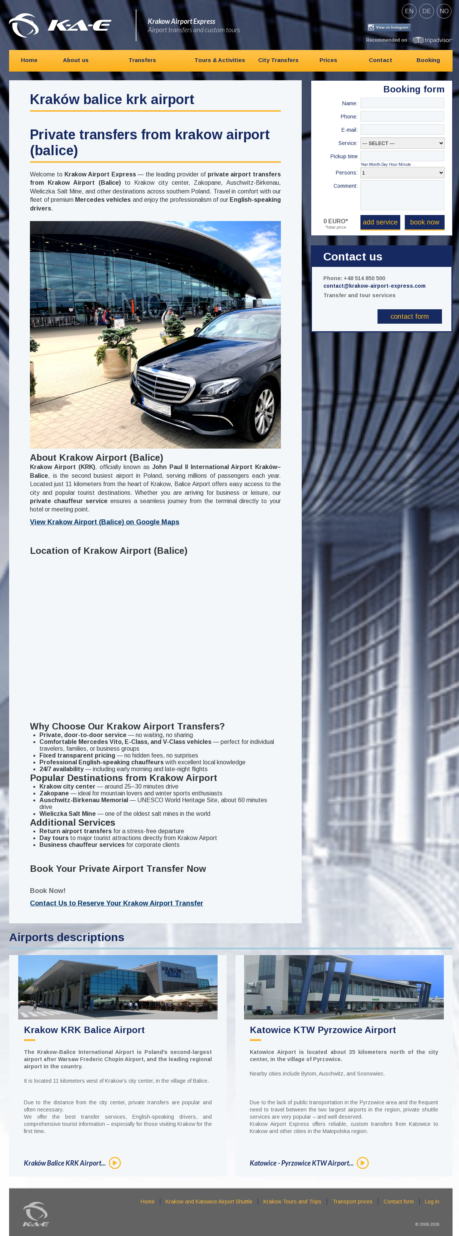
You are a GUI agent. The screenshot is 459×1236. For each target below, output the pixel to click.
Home (29, 60)
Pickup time (344, 156)
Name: (350, 103)
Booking (428, 60)
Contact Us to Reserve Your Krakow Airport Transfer (116, 903)
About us (76, 60)
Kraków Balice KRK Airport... (65, 1163)
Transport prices (352, 1202)
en (409, 11)
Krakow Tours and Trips (292, 1202)
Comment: (346, 186)
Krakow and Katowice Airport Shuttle (209, 1202)
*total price (335, 227)
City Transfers (278, 60)
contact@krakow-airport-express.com (374, 286)
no (444, 11)
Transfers (142, 60)
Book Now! (48, 891)
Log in (432, 1202)
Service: (348, 143)
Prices (328, 60)
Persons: (347, 173)
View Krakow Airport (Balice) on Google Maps (104, 522)
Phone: (349, 117)
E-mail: (350, 130)
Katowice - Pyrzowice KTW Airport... (302, 1163)
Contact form (409, 316)
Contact (380, 60)
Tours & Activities (219, 60)
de (426, 11)
